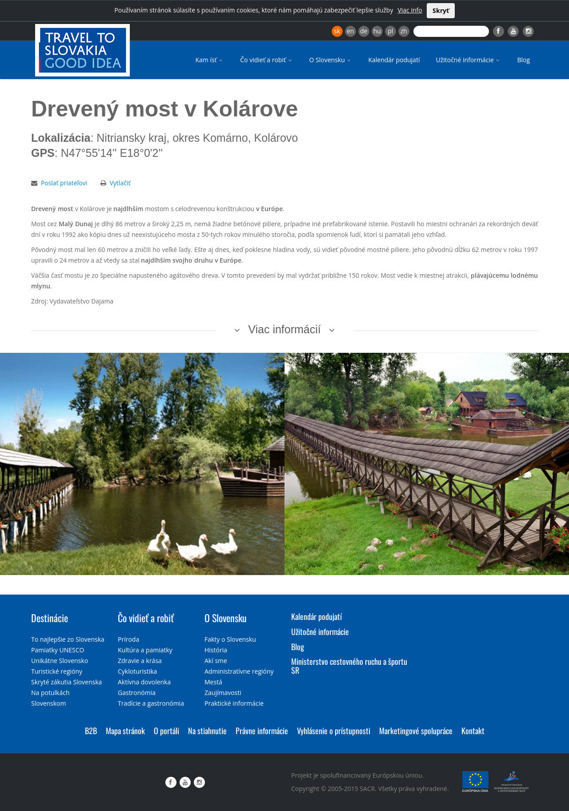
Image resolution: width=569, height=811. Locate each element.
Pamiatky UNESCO (57, 650)
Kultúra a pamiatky (145, 650)
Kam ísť (209, 60)
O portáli (166, 730)
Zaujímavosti (222, 692)
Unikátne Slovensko (59, 660)
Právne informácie (262, 730)
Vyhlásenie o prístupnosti (333, 730)
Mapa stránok (125, 730)
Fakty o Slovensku (230, 639)
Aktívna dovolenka (144, 682)
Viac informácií (284, 329)
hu (377, 31)
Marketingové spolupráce (416, 730)
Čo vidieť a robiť (266, 60)
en (350, 31)
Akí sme (215, 660)
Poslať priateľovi (64, 183)
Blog (523, 60)
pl (390, 31)
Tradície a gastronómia (151, 703)
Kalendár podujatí (394, 60)
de (363, 31)
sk (337, 31)
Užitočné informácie (468, 60)
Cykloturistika (137, 671)
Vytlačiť (120, 183)
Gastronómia (137, 692)
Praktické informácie (234, 703)
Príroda (128, 639)
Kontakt (473, 730)
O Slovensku (331, 60)
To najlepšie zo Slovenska (67, 639)
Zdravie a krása (140, 660)
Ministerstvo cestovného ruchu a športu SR (349, 665)
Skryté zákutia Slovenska (66, 682)
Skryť (441, 10)
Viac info (409, 10)
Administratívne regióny (239, 671)
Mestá (213, 682)
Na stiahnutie (207, 730)
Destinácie (49, 618)
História (215, 650)
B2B (91, 730)
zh (404, 31)
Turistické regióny (56, 671)
